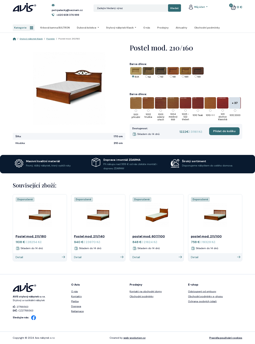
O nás (146, 27)
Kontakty (76, 296)
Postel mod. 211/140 (89, 236)
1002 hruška (148, 115)
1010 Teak (198, 115)
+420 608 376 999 (67, 14)
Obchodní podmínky (207, 27)
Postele (50, 38)
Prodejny (163, 27)
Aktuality (181, 27)
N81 (186, 76)
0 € (236, 7)
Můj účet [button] (196, 6)
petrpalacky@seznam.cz (67, 10)
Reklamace (77, 311)
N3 (161, 76)
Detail (40, 257)
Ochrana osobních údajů (202, 301)
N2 (149, 77)
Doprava (76, 306)
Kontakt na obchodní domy (146, 291)
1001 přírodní (136, 115)
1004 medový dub (173, 117)
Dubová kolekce (87, 27)
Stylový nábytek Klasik (120, 27)
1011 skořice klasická (222, 117)
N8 (174, 76)
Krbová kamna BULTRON (55, 27)
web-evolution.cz (134, 337)
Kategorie (23, 28)
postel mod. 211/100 (206, 236)
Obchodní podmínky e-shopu (205, 296)
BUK (137, 76)
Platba (75, 301)
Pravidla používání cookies (225, 337)
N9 (199, 76)
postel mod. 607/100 (148, 236)
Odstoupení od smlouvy (202, 291)
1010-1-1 (210, 115)
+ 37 (235, 103)
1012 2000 (235, 115)
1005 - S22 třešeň (185, 117)
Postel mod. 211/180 (31, 236)
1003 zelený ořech (160, 117)
